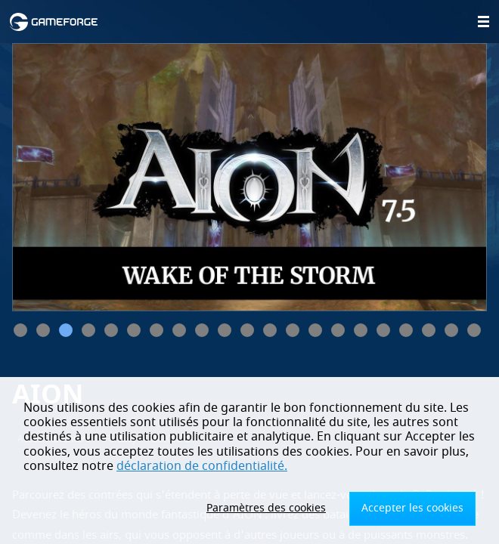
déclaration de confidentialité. (201, 466)
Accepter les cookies (412, 508)
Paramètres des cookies (266, 508)
